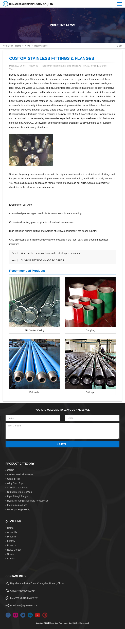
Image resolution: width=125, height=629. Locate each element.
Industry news (40, 46)
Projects (11, 545)
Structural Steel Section (19, 492)
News (27, 46)
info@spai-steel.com (27, 605)
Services (11, 554)
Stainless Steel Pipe (17, 487)
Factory (11, 541)
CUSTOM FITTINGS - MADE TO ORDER (42, 260)
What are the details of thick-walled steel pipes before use (51, 253)
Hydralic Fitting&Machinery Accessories (27, 500)
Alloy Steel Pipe (15, 483)
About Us (12, 532)
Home (18, 46)
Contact (11, 558)
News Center (14, 549)
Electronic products (17, 505)
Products (11, 536)
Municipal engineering (18, 509)
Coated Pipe (13, 479)
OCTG (10, 470)
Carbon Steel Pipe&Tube (20, 474)
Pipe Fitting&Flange (17, 496)
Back (119, 46)
